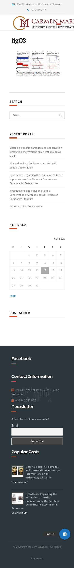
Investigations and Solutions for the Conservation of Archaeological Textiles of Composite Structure (33, 194)
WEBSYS (43, 546)
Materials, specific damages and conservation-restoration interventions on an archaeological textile (36, 152)
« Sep (12, 295)
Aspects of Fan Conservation (26, 206)
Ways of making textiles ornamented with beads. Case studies (32, 165)
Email (14, 425)
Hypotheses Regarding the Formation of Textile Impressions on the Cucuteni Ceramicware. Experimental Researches (36, 179)
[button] (64, 534)
